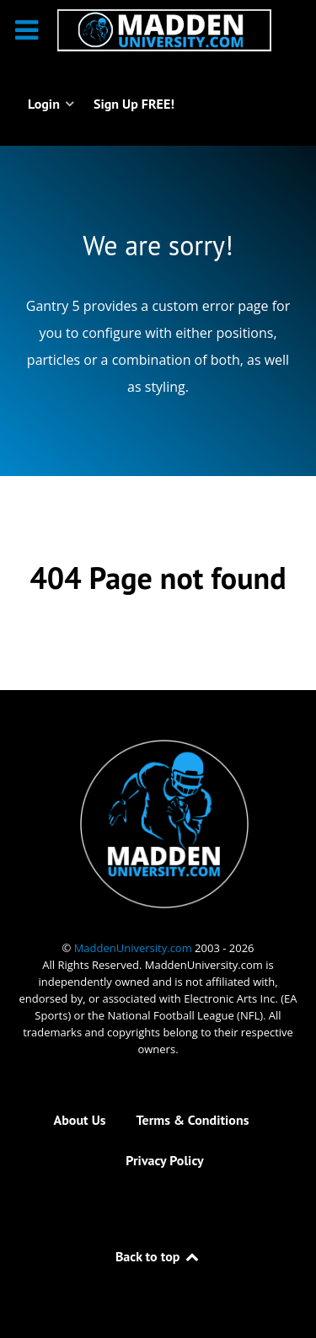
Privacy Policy (164, 1160)
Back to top (158, 1256)
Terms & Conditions (193, 1119)
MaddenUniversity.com (134, 947)
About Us (80, 1119)
